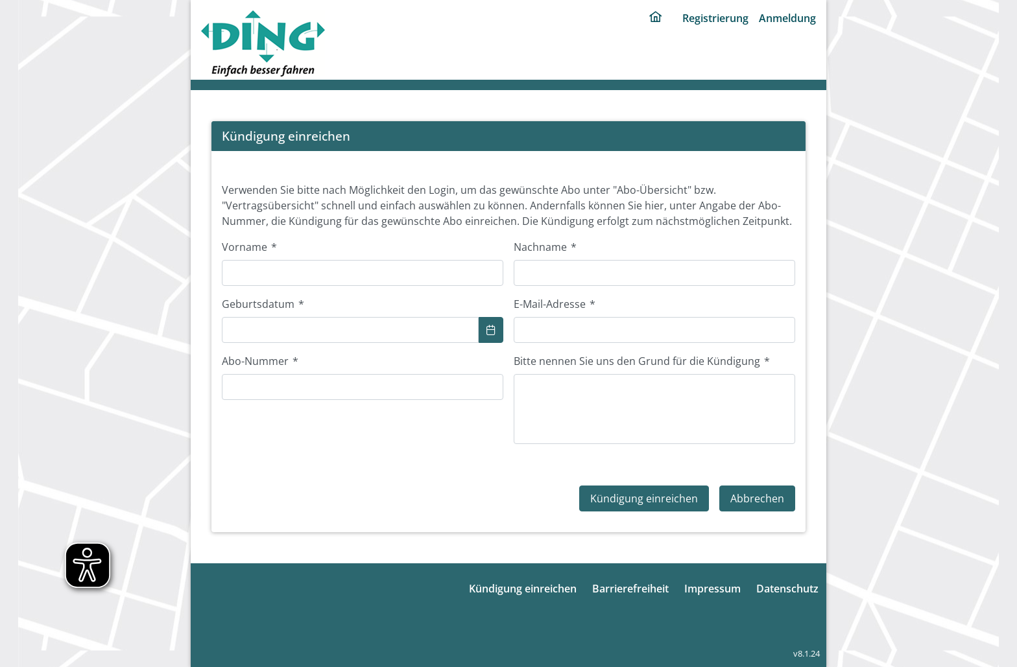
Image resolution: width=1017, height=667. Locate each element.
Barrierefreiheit (630, 588)
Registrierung (715, 18)
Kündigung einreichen (523, 588)
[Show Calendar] (491, 330)
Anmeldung (787, 18)
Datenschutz (787, 588)
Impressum (712, 588)
